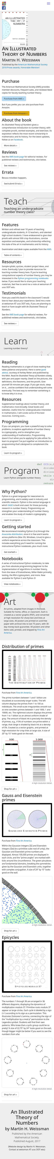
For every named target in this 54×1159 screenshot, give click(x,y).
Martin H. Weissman (21, 60)
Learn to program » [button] (13, 453)
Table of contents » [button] (13, 255)
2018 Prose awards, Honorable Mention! (21, 67)
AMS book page (16, 156)
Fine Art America (24, 692)
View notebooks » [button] (12, 584)
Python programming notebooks (33, 278)
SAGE (10, 505)
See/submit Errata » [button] (13, 183)
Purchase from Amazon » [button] (15, 113)
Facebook (18, 139)
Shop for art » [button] (10, 788)
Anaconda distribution (12, 534)
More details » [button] (10, 145)
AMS (49, 249)
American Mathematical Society (33, 64)
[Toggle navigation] (48, 3)
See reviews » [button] (10, 165)
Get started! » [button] (10, 552)
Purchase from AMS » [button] (14, 98)
